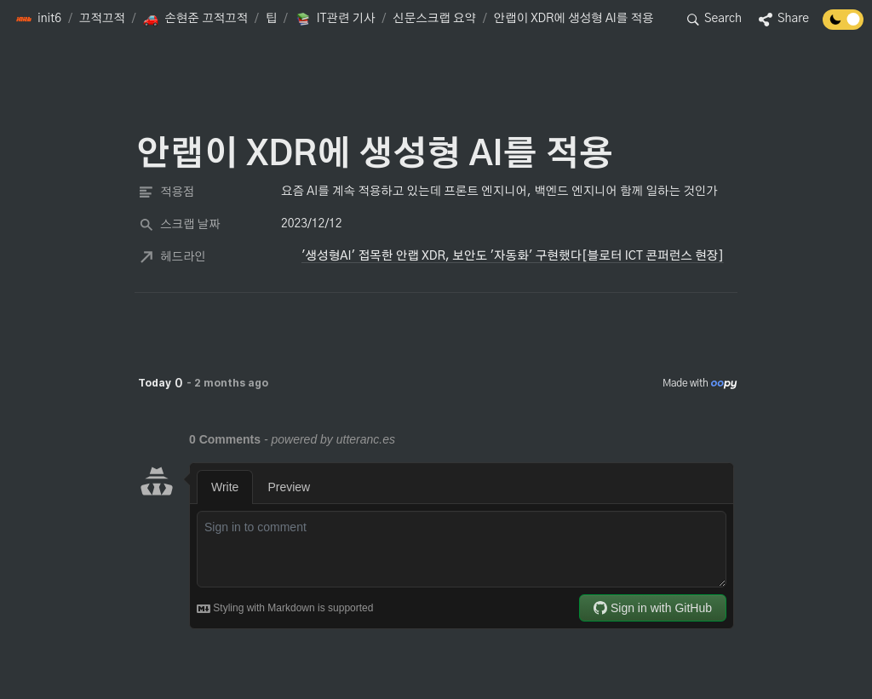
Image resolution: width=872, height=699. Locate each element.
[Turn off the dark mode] (843, 25)
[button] (38, 19)
